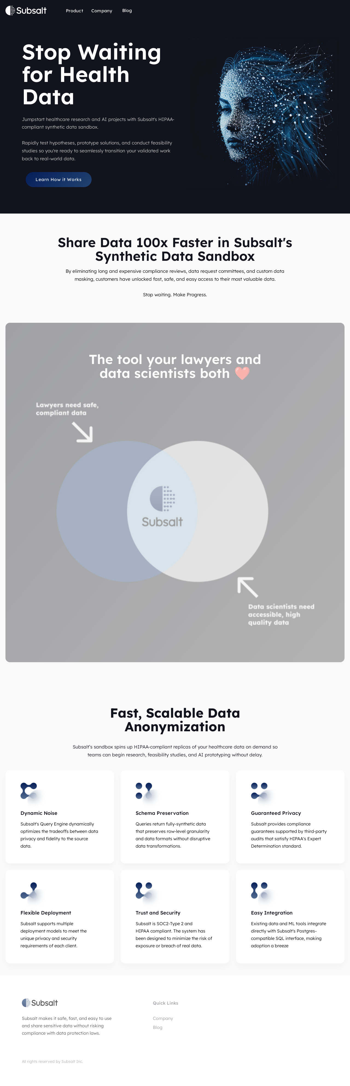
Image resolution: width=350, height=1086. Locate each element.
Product (74, 10)
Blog (127, 10)
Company (101, 10)
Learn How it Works (59, 179)
